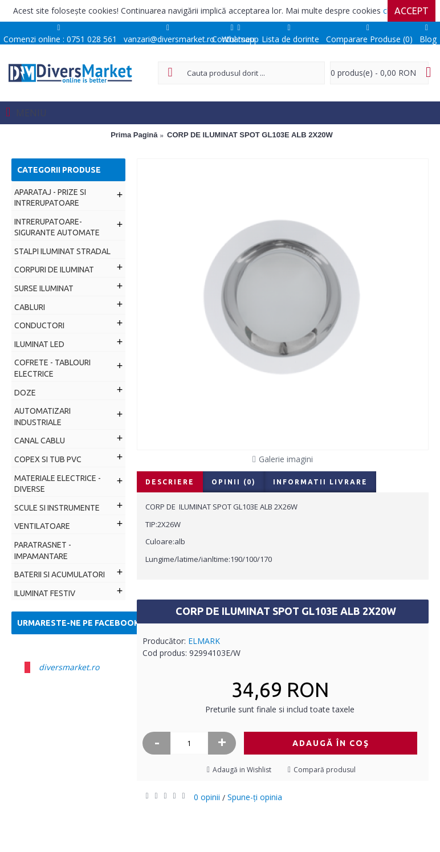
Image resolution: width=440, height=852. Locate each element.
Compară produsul (325, 769)
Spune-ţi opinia (254, 797)
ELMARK (204, 640)
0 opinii (207, 797)
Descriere (169, 482)
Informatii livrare (320, 482)
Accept (411, 11)
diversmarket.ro (69, 667)
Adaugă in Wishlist (242, 769)
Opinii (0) (233, 482)
